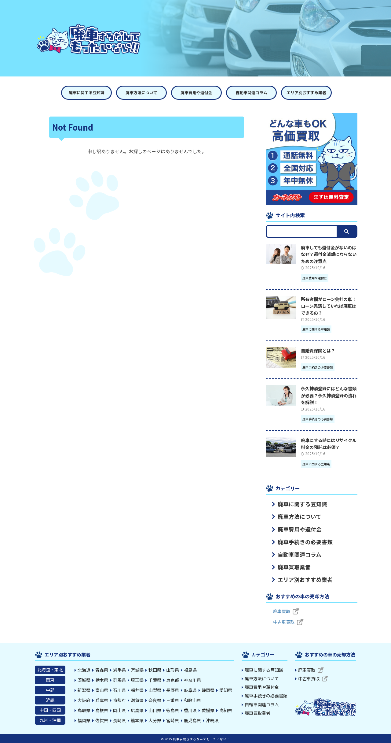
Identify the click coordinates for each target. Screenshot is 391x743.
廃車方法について (141, 92)
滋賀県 (137, 700)
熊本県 (137, 720)
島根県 (101, 710)
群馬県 (119, 680)
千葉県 (154, 680)
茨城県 (84, 680)
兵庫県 (101, 700)
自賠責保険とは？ (318, 350)
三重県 (172, 700)
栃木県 (101, 680)
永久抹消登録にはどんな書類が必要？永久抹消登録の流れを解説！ (328, 395)
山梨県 (154, 690)
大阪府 (84, 700)
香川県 (190, 710)
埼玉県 (137, 680)
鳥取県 (84, 710)
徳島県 (172, 710)
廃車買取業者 (289, 566)
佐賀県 (101, 720)
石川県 (119, 690)
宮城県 (137, 670)
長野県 (172, 690)
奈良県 (154, 700)
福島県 (190, 670)
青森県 (101, 670)
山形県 (172, 670)
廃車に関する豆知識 (86, 92)
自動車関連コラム (251, 92)
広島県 (137, 710)
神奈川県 (192, 680)
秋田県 (154, 670)
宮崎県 (172, 720)
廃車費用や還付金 (196, 92)
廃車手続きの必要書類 (297, 541)
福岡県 (84, 720)
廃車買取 (281, 611)
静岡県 (208, 690)
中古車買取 (283, 622)
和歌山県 (192, 700)
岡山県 (119, 710)
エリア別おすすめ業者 (306, 92)
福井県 (137, 690)
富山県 (101, 690)
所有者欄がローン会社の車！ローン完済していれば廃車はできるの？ (328, 306)
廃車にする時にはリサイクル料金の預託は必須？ (328, 443)
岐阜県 (190, 690)
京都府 (119, 700)
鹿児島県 (192, 720)
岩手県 (119, 670)
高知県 (225, 710)
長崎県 (119, 720)
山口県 (154, 710)
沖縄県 (212, 720)
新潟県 (84, 690)
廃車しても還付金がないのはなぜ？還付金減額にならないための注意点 (328, 254)
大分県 (154, 720)
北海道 (84, 670)
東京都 (172, 680)
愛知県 (225, 690)
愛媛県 (208, 710)
